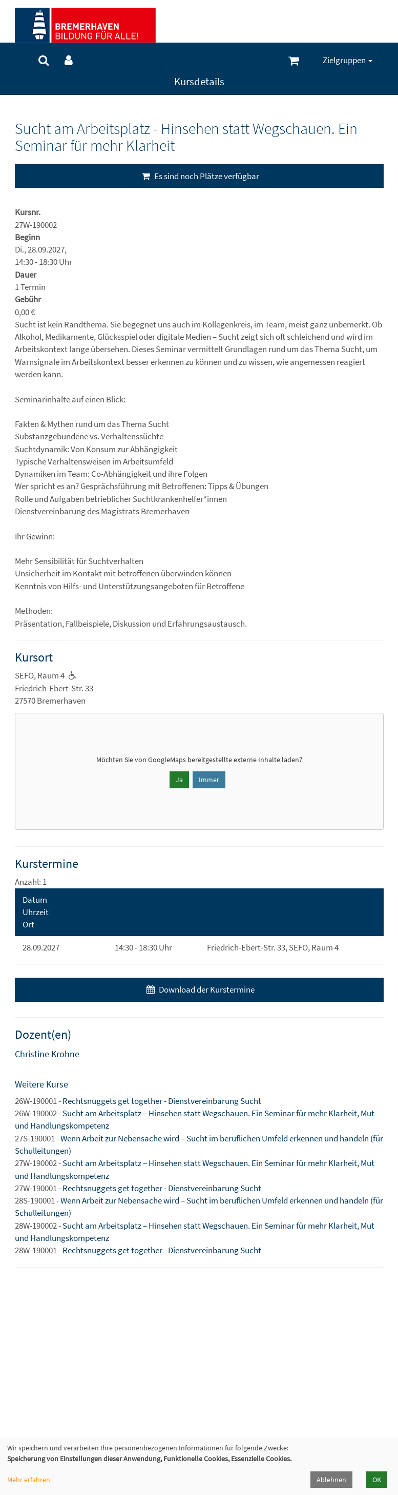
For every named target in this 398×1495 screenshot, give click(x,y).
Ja (179, 779)
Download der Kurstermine (199, 989)
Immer (209, 779)
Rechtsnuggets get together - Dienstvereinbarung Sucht (161, 1100)
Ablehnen (331, 1479)
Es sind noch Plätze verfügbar (199, 176)
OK (376, 1479)
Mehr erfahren (28, 1479)
